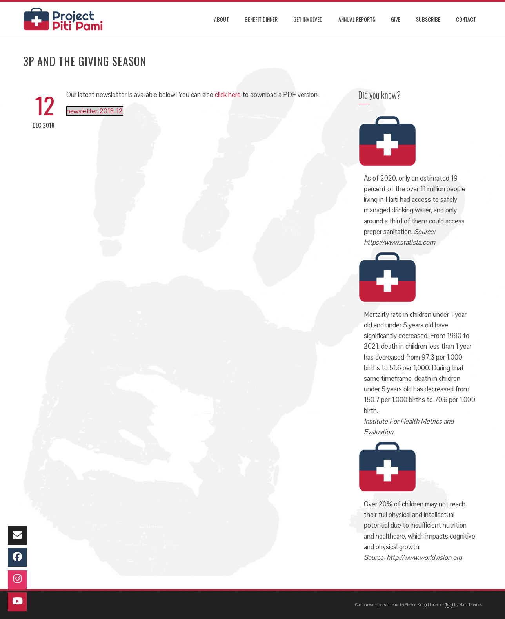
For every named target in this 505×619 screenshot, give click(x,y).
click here (228, 94)
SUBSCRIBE (428, 19)
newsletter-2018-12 (95, 111)
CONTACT (466, 19)
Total (449, 604)
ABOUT (221, 19)
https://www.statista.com (399, 242)
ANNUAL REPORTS (356, 19)
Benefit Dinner (261, 19)
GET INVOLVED (308, 19)
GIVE (395, 19)
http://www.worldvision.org (424, 557)
